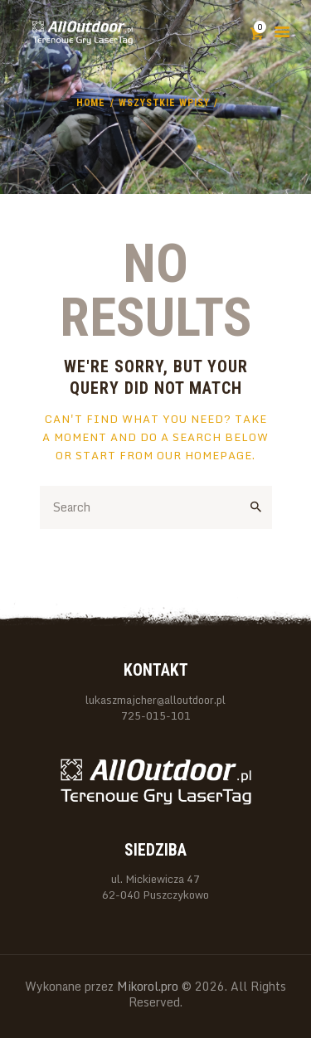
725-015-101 (156, 716)
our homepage (204, 455)
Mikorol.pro (146, 986)
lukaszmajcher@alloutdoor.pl (155, 700)
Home (91, 103)
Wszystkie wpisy (164, 103)
